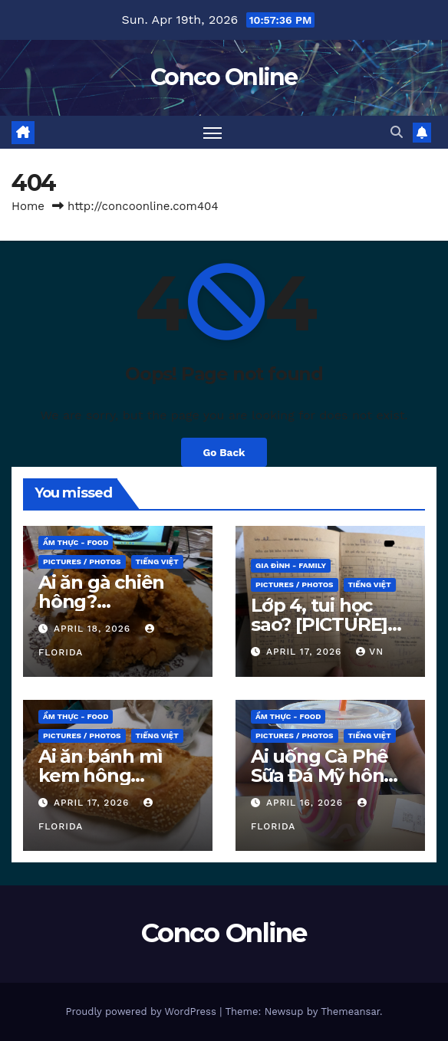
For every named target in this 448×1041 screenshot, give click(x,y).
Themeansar (350, 1011)
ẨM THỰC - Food (75, 542)
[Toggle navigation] (212, 132)
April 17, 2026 (305, 651)
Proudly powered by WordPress (142, 1011)
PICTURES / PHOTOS (82, 561)
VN (370, 651)
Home (28, 206)
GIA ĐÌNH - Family (290, 565)
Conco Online (224, 77)
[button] (396, 132)
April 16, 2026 (306, 802)
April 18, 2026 (94, 628)
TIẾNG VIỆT (157, 561)
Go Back (224, 452)
